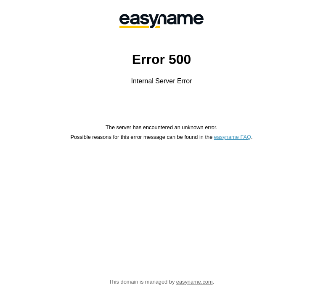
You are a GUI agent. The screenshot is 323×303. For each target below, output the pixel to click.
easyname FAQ (232, 137)
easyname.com (194, 282)
